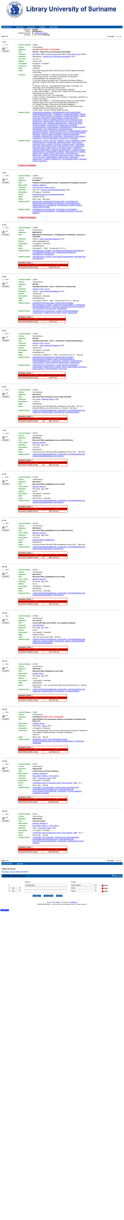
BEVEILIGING (51, 308)
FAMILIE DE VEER (75, 121)
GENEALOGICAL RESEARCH (54, 153)
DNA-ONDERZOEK (51, 129)
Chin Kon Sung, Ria (53, 54)
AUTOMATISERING (72, 412)
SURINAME (73, 138)
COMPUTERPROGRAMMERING (45, 410)
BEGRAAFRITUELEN (40, 133)
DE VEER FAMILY (65, 148)
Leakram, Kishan (39, 723)
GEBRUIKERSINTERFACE (66, 252)
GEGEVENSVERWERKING (43, 456)
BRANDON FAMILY (64, 142)
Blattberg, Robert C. (40, 185)
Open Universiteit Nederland (49, 239)
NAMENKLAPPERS (57, 120)
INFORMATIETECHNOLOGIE (54, 201)
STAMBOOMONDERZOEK (42, 114)
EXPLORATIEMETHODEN (57, 739)
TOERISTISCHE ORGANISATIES (67, 787)
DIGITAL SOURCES (40, 161)
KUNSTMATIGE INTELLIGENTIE (72, 307)
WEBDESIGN (62, 308)
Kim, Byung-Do (38, 187)
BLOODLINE (51, 142)
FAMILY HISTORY (49, 141)
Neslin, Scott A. (49, 187)
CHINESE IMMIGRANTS (41, 150)
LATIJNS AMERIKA (74, 791)
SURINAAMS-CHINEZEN (68, 125)
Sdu (42, 445)
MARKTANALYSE (39, 205)
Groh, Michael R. (39, 625)
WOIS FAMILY (77, 142)
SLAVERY (49, 144)
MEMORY (60, 141)
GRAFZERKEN (48, 121)
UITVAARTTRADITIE (40, 131)
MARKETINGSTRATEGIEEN (43, 203)
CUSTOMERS (71, 209)
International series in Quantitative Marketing (48, 194)
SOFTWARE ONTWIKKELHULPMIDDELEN (68, 251)
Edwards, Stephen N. (40, 773)
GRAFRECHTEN (61, 121)
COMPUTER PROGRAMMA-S (64, 305)
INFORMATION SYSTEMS (42, 257)
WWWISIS (74, 900)
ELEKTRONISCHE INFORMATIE (44, 791)
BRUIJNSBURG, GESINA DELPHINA (64, 118)
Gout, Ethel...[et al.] (74, 54)
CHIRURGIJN (45, 118)
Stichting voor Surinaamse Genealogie (57, 56)
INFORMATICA (38, 254)
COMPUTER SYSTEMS (52, 313)
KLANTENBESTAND (72, 203)
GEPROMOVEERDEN (71, 134)
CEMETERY (77, 148)
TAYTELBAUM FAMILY (70, 159)
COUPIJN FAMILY (68, 144)
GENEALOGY (38, 141)
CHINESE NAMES (78, 150)
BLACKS (42, 157)
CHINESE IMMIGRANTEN (56, 123)
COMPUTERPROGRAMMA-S (63, 359)
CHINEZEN (37, 136)
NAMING (82, 152)
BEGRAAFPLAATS (39, 123)
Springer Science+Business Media (53, 190)
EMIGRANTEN (47, 136)
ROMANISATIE (52, 125)
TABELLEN (37, 412)
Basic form (118, 874)
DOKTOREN (37, 120)
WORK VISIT (37, 153)
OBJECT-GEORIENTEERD (75, 641)
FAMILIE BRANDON (71, 114)
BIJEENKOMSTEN (65, 129)
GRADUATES (37, 159)
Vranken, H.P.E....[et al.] (41, 289)
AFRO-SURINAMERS (78, 133)
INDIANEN (36, 134)
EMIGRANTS (56, 159)
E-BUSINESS (51, 205)
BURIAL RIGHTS (52, 148)
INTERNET (55, 307)
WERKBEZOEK (66, 127)
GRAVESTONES (39, 148)
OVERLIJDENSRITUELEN (77, 131)
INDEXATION (79, 146)
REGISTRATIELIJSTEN (73, 120)
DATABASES (63, 138)
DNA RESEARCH (72, 153)
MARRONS (58, 134)
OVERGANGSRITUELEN (58, 131)
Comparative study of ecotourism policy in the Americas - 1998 (55, 783)
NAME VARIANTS (71, 152)
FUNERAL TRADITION (50, 155)
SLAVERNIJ (57, 116)
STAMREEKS (58, 114)
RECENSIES (58, 136)
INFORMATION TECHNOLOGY (44, 209)
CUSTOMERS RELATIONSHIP (44, 211)
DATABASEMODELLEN (76, 410)
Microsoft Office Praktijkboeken (44, 540)
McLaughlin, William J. (41, 776)
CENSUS (46, 120)
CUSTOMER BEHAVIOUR (65, 211)
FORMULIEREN (47, 412)
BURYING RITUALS (66, 155)
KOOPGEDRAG (63, 205)
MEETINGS (37, 155)
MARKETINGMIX (75, 205)
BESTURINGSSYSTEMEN (42, 305)
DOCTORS (37, 146)
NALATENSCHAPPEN (70, 116)
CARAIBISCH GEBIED (41, 793)
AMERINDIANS (51, 157)
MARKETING (37, 201)
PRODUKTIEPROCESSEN (42, 741)
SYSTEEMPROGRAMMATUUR (44, 252)
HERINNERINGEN (58, 112)
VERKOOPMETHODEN (41, 207)
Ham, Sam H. (54, 776)
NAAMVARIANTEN (39, 127)
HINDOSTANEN (47, 134)
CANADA (36, 843)
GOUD (44, 739)
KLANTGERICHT (71, 201)
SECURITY (63, 369)
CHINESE (46, 159)
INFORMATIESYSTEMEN (42, 251)
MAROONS (74, 157)
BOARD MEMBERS (72, 141)
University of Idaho (44, 778)
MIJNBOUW (37, 739)
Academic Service (47, 399)
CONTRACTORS (39, 144)
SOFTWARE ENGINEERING (63, 257)
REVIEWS (83, 159)
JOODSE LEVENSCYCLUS (59, 133)
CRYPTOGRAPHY (51, 369)
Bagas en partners (39, 442)
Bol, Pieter (36, 54)
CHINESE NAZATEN (74, 123)
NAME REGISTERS (48, 146)
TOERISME (37, 787)
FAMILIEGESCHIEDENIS (42, 112)
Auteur (44, 726)
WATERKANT (37, 121)
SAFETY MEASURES (69, 313)
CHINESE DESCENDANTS (61, 150)
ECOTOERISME (48, 787)
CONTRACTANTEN (45, 116)
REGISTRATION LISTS (65, 146)
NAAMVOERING (53, 127)
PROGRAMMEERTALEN (41, 307)
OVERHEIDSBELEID (66, 789)
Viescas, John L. (38, 673)
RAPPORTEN (59, 412)
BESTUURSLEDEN (73, 112)
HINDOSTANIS (63, 157)
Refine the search (41, 33)
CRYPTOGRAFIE (39, 308)
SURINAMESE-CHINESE (55, 152)
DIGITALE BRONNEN (50, 138)
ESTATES (57, 144)
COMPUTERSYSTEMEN (64, 303)
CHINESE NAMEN (39, 125)
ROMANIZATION (39, 152)
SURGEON (80, 144)
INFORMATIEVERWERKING (63, 741)
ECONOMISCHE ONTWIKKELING (45, 789)
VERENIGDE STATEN (76, 841)
